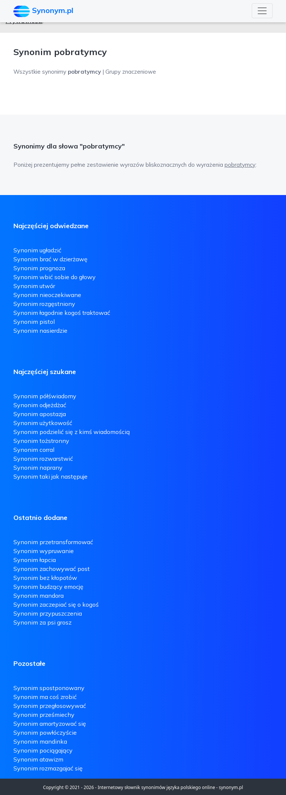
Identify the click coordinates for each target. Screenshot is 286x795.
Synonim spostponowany (49, 688)
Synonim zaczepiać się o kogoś (56, 604)
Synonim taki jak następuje (50, 476)
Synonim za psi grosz (42, 622)
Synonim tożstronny (41, 440)
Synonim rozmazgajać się (48, 768)
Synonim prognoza (39, 268)
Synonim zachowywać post (51, 568)
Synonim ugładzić (37, 250)
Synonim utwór (34, 286)
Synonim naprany (38, 467)
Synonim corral (33, 449)
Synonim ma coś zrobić (45, 696)
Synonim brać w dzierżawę (50, 259)
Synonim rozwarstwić (43, 458)
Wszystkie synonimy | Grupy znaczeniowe (84, 71)
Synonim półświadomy (44, 396)
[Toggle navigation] (262, 10)
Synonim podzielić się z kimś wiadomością (71, 431)
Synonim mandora (38, 595)
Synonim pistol (34, 321)
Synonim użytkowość (42, 423)
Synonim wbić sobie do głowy (54, 277)
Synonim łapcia (34, 559)
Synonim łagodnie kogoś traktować (61, 312)
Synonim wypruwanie (43, 551)
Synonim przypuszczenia (47, 613)
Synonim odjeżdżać (39, 405)
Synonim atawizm (38, 759)
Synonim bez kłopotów (45, 577)
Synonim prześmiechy (43, 714)
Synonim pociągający (43, 750)
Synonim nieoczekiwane (47, 294)
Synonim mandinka (40, 741)
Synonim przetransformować (53, 542)
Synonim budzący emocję (48, 586)
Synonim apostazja (39, 414)
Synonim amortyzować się (49, 723)
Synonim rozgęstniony (44, 303)
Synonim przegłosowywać (49, 705)
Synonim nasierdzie (40, 330)
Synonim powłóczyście (45, 732)
